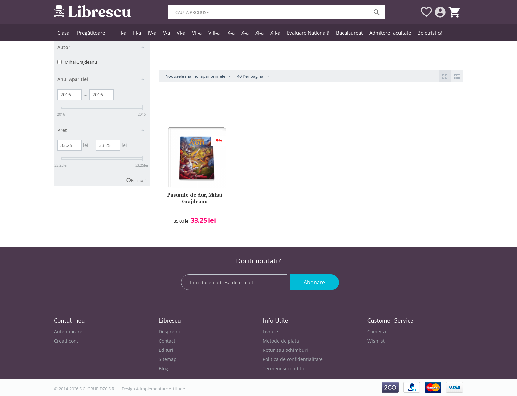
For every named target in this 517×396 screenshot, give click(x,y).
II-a (122, 32)
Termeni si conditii (283, 368)
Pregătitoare (91, 32)
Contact (167, 341)
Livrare (270, 331)
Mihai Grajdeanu (81, 62)
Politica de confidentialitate (293, 359)
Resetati (138, 180)
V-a (166, 32)
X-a (245, 32)
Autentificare (68, 331)
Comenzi (376, 331)
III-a (137, 32)
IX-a (230, 32)
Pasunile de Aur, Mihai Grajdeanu (194, 198)
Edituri (166, 350)
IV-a (152, 32)
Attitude (177, 389)
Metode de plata (281, 341)
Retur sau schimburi (285, 350)
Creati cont (66, 341)
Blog (163, 368)
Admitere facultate (390, 32)
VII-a (197, 32)
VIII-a (214, 32)
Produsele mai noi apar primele (197, 76)
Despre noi (171, 331)
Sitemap (168, 359)
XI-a (259, 32)
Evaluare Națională (308, 32)
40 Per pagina (253, 76)
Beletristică (429, 32)
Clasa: (64, 32)
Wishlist (376, 341)
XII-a (275, 32)
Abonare (314, 282)
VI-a (181, 32)
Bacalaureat (349, 32)
